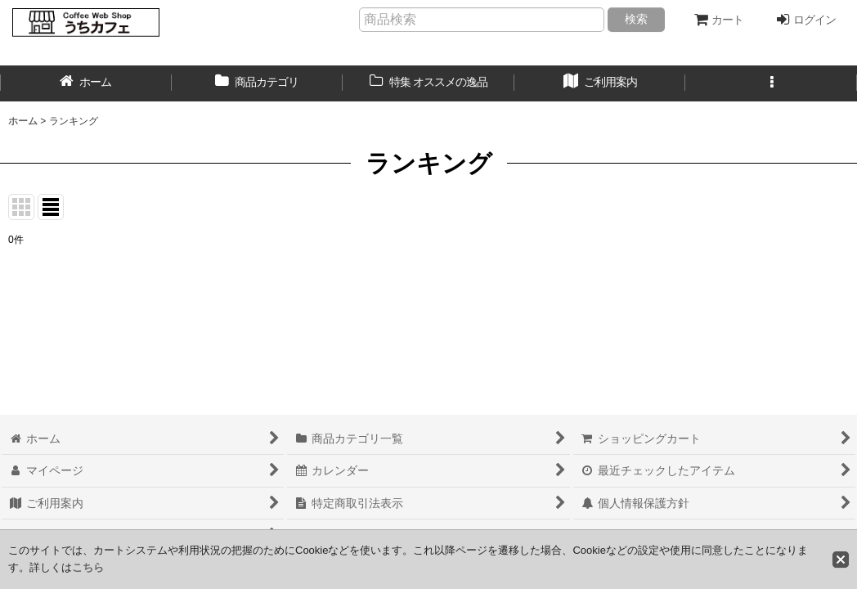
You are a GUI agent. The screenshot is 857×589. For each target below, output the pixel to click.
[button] (771, 83)
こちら (88, 567)
